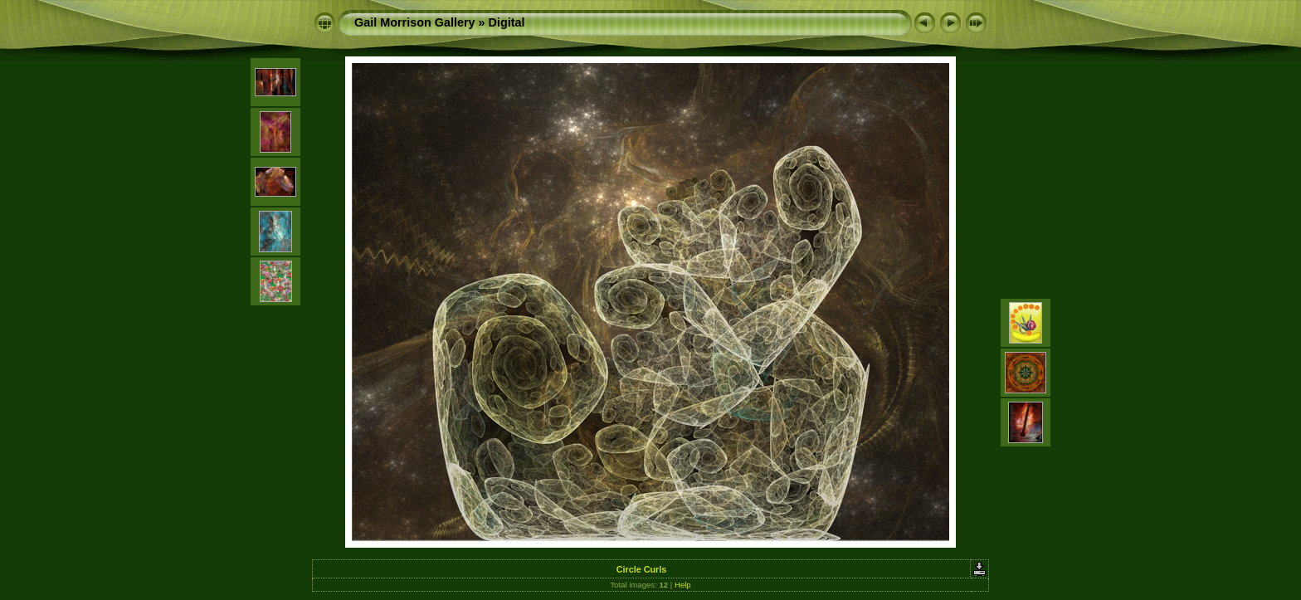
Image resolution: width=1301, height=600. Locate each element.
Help (683, 584)
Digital (507, 22)
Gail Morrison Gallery (414, 22)
